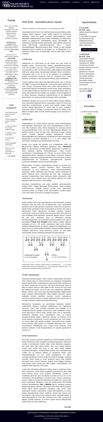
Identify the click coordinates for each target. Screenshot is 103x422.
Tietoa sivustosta (32, 412)
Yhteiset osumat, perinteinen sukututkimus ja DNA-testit (10, 150)
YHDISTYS (86, 2)
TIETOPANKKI (65, 2)
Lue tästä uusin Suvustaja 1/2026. (89, 122)
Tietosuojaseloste (44, 412)
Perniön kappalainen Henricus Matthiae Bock (11, 121)
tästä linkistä (14, 89)
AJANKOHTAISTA (53, 2)
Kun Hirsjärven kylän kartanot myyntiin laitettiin (11, 114)
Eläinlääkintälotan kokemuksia (10, 133)
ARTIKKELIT (76, 2)
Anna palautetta (64, 412)
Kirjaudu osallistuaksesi (89, 49)
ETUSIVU (43, 2)
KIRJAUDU (95, 2)
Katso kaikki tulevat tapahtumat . (85, 90)
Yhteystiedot (54, 412)
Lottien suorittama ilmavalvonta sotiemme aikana (11, 127)
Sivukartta (73, 412)
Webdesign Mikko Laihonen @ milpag (51, 418)
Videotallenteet (11, 87)
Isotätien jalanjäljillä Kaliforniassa (10, 144)
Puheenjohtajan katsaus (9, 139)
